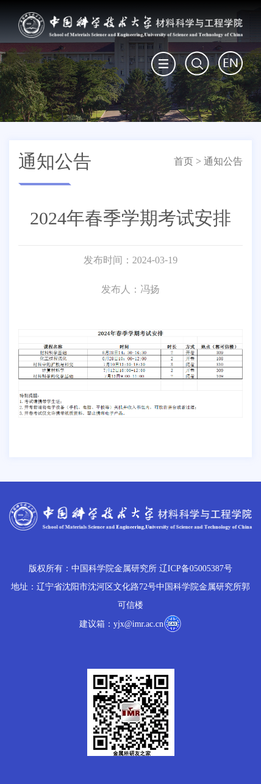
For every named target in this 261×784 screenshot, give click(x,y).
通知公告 (223, 161)
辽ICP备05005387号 (195, 568)
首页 (183, 161)
